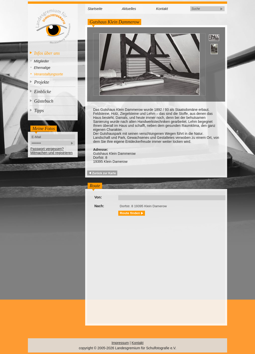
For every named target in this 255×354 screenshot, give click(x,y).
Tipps (39, 110)
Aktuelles (129, 9)
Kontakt (162, 9)
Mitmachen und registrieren (51, 153)
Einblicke (42, 91)
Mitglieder (41, 61)
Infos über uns (47, 53)
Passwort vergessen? (47, 149)
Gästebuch (43, 101)
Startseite (95, 9)
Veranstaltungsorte (48, 74)
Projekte (41, 82)
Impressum (120, 343)
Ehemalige (42, 68)
